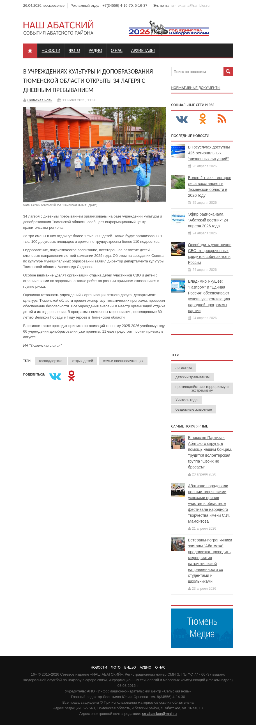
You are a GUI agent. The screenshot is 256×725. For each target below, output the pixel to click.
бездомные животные (194, 409)
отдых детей (82, 361)
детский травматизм (193, 377)
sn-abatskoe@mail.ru (159, 714)
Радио (95, 50)
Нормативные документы (195, 87)
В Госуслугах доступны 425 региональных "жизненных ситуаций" (209, 153)
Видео (130, 667)
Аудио (145, 667)
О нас (117, 50)
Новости (51, 50)
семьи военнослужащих (123, 361)
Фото (74, 50)
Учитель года (187, 400)
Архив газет (143, 50)
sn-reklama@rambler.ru (190, 5)
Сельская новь (39, 100)
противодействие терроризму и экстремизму (202, 388)
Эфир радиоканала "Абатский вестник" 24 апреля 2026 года (208, 220)
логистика (184, 367)
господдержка (51, 361)
